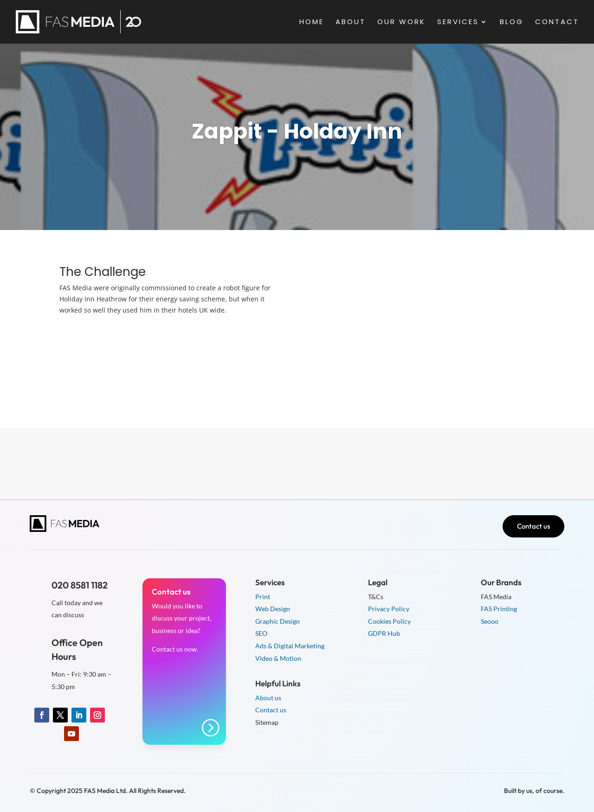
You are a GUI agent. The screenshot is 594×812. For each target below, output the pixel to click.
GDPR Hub (384, 633)
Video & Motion (278, 658)
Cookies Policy (389, 621)
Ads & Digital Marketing (289, 646)
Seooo (489, 621)
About (351, 22)
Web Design (272, 609)
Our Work (401, 22)
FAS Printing (499, 609)
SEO (261, 633)
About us (268, 698)
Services (458, 22)
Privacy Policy (388, 609)
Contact (557, 22)
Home (311, 22)
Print (262, 597)
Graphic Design (277, 621)
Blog (511, 22)
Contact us (533, 526)
